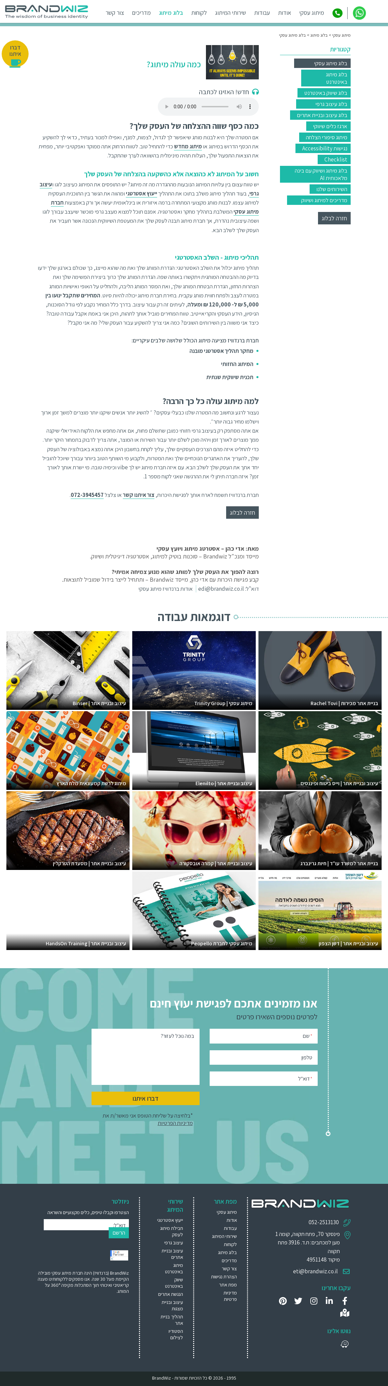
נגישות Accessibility (324, 148)
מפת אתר (228, 1284)
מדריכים (141, 12)
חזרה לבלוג (334, 218)
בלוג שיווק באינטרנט (325, 93)
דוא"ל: (119, 1225)
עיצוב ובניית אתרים (172, 1253)
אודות (284, 12)
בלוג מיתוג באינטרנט (336, 78)
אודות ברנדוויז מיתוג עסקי (165, 588)
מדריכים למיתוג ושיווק (324, 200)
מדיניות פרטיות (230, 1295)
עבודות (262, 12)
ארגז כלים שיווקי (330, 126)
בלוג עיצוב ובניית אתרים (322, 115)
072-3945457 (87, 495)
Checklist (335, 159)
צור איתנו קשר (138, 495)
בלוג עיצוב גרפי (331, 104)
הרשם (118, 1232)
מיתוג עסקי (311, 12)
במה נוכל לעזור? (177, 1036)
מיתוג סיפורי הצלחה (326, 137)
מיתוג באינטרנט (174, 1268)
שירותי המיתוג (230, 12)
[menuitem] (169, 1220)
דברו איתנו (145, 1098)
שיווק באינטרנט (174, 1282)
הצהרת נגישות (224, 1276)
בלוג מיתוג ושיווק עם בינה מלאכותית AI (321, 174)
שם (307, 1036)
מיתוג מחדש (188, 146)
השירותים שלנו (331, 189)
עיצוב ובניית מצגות (172, 1305)
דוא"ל (305, 1078)
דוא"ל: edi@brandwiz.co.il (228, 588)
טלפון (307, 1057)
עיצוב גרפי (173, 1242)
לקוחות (199, 12)
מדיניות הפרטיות (175, 1123)
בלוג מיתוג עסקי (330, 63)
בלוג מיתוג (171, 12)
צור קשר (115, 12)
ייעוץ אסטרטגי (170, 1220)
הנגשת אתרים (170, 1294)
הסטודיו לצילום (176, 1334)
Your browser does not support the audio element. (208, 107)
